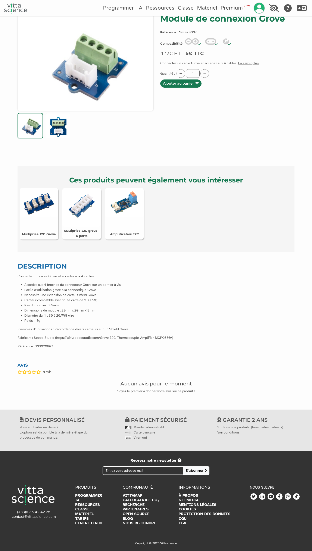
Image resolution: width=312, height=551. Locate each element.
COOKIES (187, 509)
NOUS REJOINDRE (139, 523)
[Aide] (288, 8)
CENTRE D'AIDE (89, 523)
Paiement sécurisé (156, 420)
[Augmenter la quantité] (204, 73)
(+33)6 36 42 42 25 (33, 512)
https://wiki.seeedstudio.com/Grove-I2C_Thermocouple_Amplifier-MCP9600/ (114, 338)
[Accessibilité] (274, 8)
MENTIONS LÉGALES (197, 505)
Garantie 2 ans (242, 420)
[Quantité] (193, 73)
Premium (235, 8)
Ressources (160, 8)
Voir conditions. (228, 432)
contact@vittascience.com (34, 516)
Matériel (207, 8)
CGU (183, 518)
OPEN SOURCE (136, 514)
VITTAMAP (132, 495)
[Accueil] (15, 8)
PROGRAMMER (88, 495)
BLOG (128, 518)
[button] (30, 125)
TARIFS (82, 518)
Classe (186, 8)
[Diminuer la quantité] (181, 73)
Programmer (118, 8)
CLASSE (82, 509)
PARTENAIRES (136, 509)
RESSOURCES (87, 505)
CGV (182, 523)
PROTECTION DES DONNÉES (204, 514)
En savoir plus (248, 63)
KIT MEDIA (189, 500)
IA (140, 8)
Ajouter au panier (181, 83)
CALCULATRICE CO (141, 500)
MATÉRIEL (84, 514)
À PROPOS (188, 495)
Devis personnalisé (52, 420)
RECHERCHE (133, 505)
